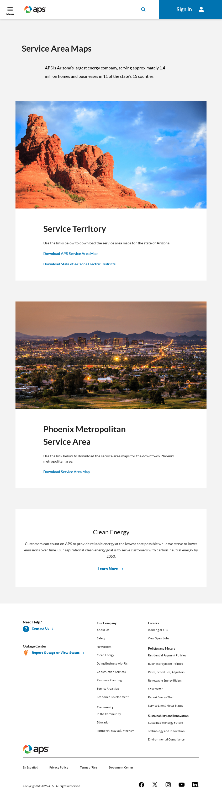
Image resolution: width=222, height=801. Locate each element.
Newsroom (104, 647)
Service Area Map (108, 689)
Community (105, 707)
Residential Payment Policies (167, 655)
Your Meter (155, 689)
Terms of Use (88, 767)
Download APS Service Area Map (70, 253)
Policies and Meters (161, 648)
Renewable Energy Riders (165, 680)
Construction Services (111, 672)
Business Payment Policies (165, 664)
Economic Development (113, 697)
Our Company (107, 623)
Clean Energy (105, 655)
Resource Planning (109, 680)
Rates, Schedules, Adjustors (166, 672)
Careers (153, 623)
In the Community (109, 714)
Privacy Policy (58, 767)
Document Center (121, 767)
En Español (30, 767)
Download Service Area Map (66, 472)
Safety (101, 638)
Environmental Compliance (166, 739)
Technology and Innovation (166, 731)
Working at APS (158, 630)
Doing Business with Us (112, 663)
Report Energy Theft (161, 697)
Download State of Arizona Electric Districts (79, 264)
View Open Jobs (158, 638)
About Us (103, 630)
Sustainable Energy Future (165, 723)
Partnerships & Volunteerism (115, 731)
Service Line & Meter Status (165, 706)
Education (103, 722)
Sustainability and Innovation (168, 715)
